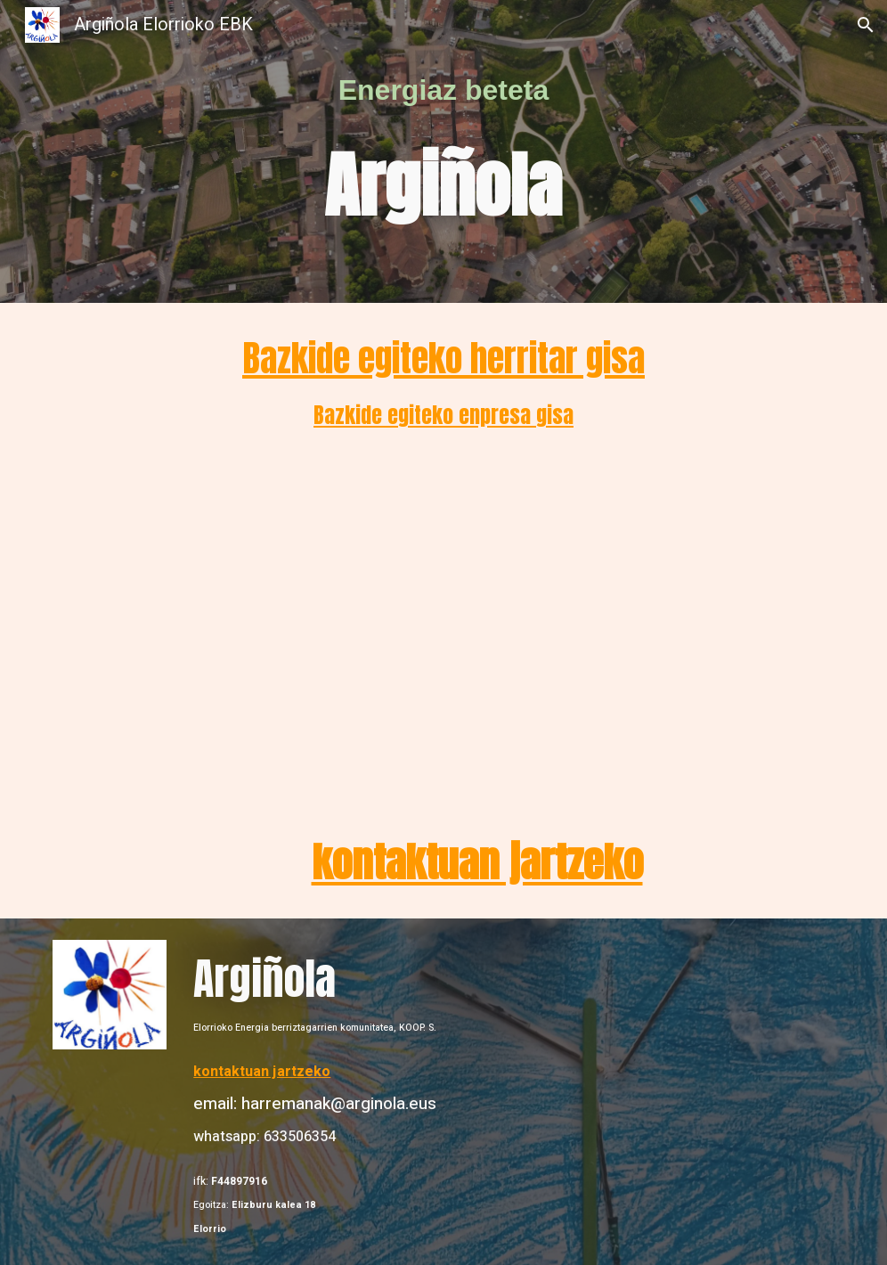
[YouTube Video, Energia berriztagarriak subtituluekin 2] (477, 633)
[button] (865, 25)
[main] (443, 90)
